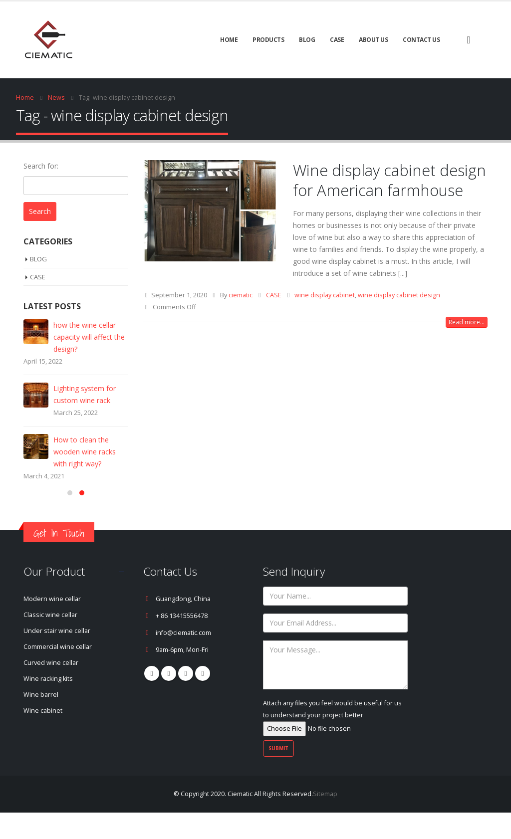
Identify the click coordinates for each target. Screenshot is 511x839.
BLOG (307, 39)
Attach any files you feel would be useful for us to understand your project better (332, 742)
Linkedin (202, 699)
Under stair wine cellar (56, 657)
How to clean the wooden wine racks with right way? (84, 451)
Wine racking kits (48, 705)
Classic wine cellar (50, 641)
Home (229, 39)
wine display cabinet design (399, 295)
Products (268, 39)
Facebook (151, 699)
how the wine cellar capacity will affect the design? (89, 337)
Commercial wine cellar (57, 673)
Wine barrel (40, 721)
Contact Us (421, 39)
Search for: (40, 166)
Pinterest (168, 699)
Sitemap (325, 820)
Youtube (185, 699)
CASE (337, 39)
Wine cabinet (42, 737)
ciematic (241, 295)
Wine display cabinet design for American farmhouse (389, 180)
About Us (373, 39)
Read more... (467, 322)
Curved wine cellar (50, 689)
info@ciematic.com (183, 659)
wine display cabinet (324, 295)
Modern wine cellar (52, 625)
